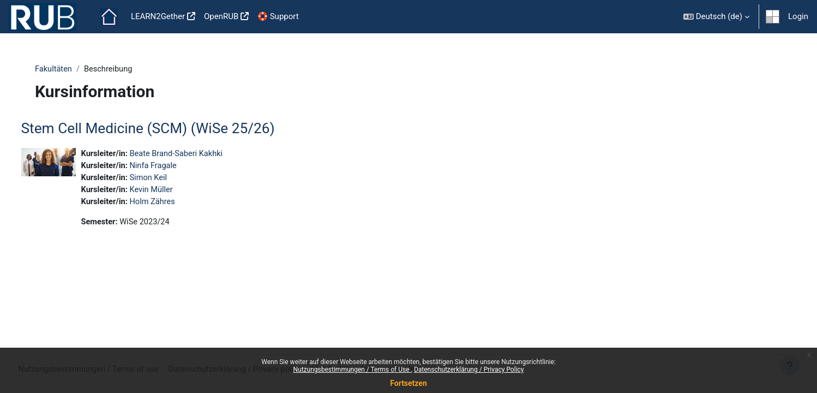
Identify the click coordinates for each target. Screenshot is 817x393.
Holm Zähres (175, 204)
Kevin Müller (174, 191)
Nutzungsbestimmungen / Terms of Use (352, 369)
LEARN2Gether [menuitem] (158, 16)
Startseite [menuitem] (109, 17)
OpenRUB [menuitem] (221, 16)
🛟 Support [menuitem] (277, 16)
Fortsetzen (408, 383)
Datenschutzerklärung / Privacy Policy (469, 369)
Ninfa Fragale (176, 167)
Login (798, 16)
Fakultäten (58, 69)
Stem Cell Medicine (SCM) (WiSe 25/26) (168, 129)
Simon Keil (171, 179)
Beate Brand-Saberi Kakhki (200, 154)
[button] (716, 16)
